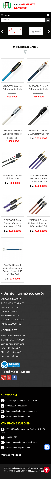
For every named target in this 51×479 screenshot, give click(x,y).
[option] (15, 31)
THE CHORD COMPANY (12, 303)
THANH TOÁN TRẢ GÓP (12, 340)
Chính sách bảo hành (10, 356)
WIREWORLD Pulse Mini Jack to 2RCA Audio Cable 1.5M (38, 178)
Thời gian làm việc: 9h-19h (13, 335)
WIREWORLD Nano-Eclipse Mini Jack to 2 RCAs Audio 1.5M (38, 223)
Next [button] (48, 31)
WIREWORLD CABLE (11, 299)
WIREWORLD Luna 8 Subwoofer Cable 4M (38, 88)
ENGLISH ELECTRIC (10, 315)
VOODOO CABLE (9, 311)
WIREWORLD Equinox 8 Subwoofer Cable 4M (38, 132)
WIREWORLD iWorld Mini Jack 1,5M (12, 177)
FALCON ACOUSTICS (11, 324)
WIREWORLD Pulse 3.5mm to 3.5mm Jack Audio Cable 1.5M (12, 223)
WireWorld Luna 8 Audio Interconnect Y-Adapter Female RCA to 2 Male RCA (12, 269)
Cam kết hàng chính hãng (12, 344)
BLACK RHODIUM (9, 307)
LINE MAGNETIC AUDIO (12, 319)
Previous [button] (2, 31)
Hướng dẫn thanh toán (11, 348)
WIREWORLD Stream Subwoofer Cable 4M (12, 88)
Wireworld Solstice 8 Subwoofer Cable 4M (12, 132)
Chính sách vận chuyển (11, 352)
